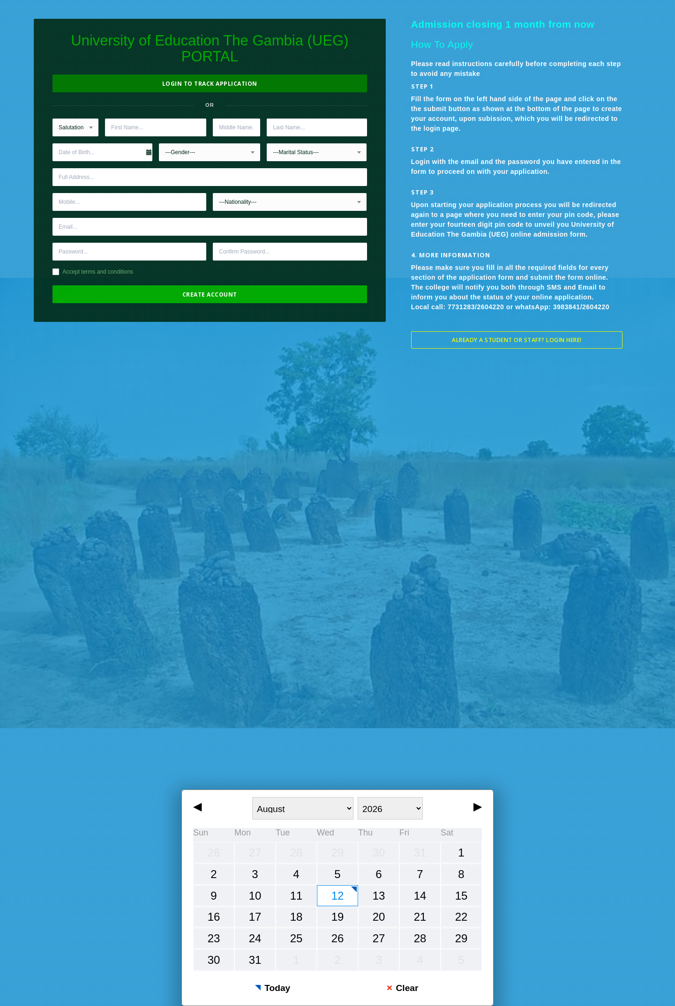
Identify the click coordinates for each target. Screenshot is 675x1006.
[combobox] (75, 127)
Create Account (209, 294)
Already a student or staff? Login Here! (517, 340)
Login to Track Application (209, 84)
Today (277, 988)
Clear (407, 988)
